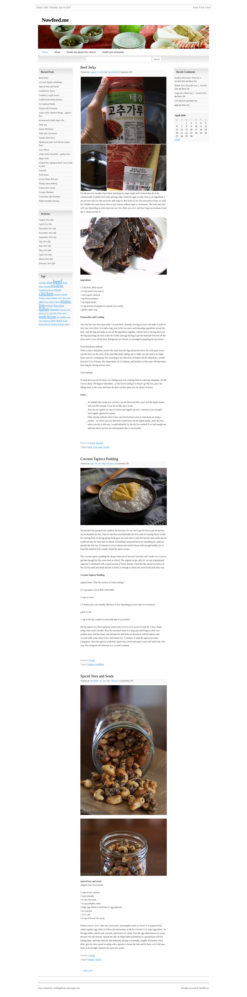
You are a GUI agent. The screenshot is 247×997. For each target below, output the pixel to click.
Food (92, 443)
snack (98, 959)
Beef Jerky (88, 67)
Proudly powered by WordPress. (195, 988)
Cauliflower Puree (47, 91)
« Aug (177, 139)
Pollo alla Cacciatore (48, 133)
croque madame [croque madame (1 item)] (51, 298)
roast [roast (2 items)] (62, 316)
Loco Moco (44, 149)
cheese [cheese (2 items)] (57, 289)
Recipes (99, 443)
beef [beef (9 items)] (57, 281)
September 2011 (46, 237)
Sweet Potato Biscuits (48, 179)
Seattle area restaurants (113, 52)
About (57, 52)
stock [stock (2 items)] (59, 320)
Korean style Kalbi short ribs (51, 120)
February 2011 (45, 263)
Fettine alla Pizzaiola (48, 108)
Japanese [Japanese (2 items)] (54, 309)
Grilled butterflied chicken (50, 99)
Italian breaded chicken (49, 201)
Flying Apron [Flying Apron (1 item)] (48, 302)
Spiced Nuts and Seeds (97, 676)
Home (45, 52)
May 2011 (43, 250)
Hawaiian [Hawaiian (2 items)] (58, 305)
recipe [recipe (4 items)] (51, 316)
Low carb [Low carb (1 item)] (49, 313)
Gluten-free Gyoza (47, 188)
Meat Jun (43, 124)
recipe (106, 447)
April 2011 (43, 254)
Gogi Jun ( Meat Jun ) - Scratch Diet (190, 93)
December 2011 (46, 228)
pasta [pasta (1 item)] (64, 313)
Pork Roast (44, 175)
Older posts (86, 970)
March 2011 (44, 259)
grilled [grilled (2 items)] (49, 305)
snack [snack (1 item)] (68, 317)
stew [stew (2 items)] (53, 320)
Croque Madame (46, 192)
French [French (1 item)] (57, 302)
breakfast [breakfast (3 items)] (57, 286)
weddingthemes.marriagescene (66, 988)
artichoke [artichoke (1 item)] (42, 283)
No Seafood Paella (47, 104)
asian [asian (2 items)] (50, 282)
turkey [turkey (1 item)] (67, 324)
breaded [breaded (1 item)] (47, 287)
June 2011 (43, 246)
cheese (91, 959)
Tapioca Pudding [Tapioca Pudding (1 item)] (57, 324)
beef (90, 447)
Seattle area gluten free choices (81, 52)
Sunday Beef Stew (47, 137)
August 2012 (44, 220)
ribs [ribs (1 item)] (58, 317)
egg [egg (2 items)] (41, 301)
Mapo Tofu (44, 158)
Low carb (97, 447)
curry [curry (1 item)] (60, 298)
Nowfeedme (112, 72)
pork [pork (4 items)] (42, 316)
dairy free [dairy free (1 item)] (66, 298)
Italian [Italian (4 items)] (44, 309)
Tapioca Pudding (96, 664)
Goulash (42, 170)
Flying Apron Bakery (48, 183)
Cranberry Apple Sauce (49, 95)
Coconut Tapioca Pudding (99, 459)
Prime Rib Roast (46, 129)
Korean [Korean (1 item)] (62, 310)
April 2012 (43, 224)
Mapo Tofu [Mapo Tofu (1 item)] (57, 313)
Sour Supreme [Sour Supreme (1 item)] (44, 321)
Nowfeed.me (55, 20)
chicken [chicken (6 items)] (46, 293)
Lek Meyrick (180, 100)
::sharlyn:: (110, 463)
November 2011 (46, 233)
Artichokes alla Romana (49, 196)
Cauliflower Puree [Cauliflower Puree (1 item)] (46, 290)
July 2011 (43, 241)
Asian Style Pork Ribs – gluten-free (54, 154)
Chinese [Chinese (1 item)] (57, 294)
